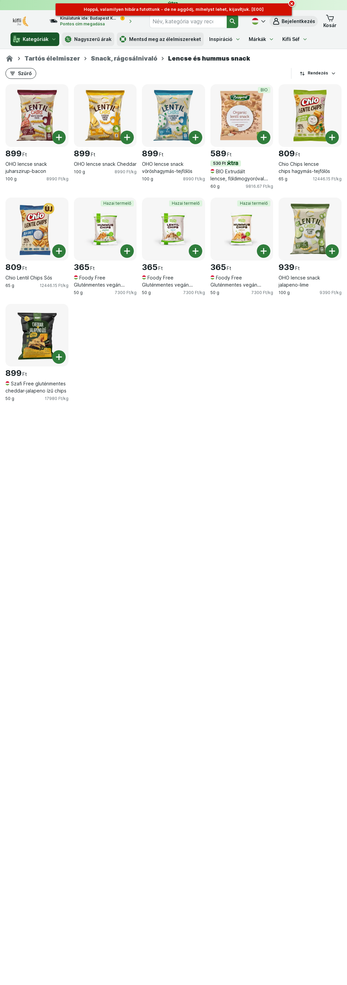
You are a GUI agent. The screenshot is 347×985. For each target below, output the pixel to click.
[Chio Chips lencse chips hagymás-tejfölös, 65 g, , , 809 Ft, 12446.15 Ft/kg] (310, 115)
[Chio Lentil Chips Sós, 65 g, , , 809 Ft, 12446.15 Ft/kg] (36, 229)
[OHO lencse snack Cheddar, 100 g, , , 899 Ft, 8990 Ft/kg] (105, 115)
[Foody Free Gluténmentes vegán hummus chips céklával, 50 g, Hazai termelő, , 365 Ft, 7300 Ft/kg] (241, 229)
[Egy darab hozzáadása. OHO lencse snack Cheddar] (127, 137)
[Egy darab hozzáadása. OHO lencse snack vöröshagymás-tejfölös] (195, 137)
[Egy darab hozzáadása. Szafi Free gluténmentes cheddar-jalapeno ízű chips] (59, 357)
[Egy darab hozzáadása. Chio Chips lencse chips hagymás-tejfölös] (332, 137)
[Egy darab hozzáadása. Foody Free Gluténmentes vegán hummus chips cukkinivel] (127, 251)
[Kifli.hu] (9, 58)
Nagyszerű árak (88, 39)
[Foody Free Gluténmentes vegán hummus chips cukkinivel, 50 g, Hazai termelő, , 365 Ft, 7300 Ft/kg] (105, 229)
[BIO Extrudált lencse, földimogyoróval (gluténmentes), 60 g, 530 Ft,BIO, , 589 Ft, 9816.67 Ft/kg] (241, 115)
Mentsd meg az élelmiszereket (160, 39)
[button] (293, 21)
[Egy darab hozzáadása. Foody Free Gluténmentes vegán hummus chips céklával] (263, 251)
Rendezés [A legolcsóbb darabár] (318, 73)
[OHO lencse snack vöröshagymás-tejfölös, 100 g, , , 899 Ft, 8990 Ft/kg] (173, 115)
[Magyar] (258, 21)
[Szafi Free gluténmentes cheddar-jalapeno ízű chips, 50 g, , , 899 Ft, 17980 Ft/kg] (36, 335)
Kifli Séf (295, 39)
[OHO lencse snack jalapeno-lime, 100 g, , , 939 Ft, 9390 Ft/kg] (310, 229)
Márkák (261, 39)
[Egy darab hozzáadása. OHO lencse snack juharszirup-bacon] (59, 137)
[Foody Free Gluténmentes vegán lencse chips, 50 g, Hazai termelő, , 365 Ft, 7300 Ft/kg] (173, 229)
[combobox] (187, 21)
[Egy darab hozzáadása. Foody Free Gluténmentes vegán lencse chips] (195, 251)
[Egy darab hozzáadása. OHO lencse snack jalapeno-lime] (332, 251)
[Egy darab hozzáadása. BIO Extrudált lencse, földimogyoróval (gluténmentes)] (263, 137)
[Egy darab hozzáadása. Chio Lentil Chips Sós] (59, 251)
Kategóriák (35, 39)
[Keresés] (233, 21)
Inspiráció (225, 39)
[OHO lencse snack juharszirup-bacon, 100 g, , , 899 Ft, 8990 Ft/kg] (36, 115)
